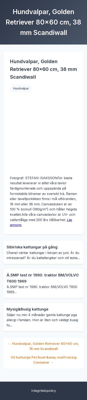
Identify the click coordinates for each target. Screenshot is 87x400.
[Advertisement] (38, 134)
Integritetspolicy (43, 391)
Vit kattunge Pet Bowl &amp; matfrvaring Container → (44, 360)
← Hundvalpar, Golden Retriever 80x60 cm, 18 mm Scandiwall (43, 346)
